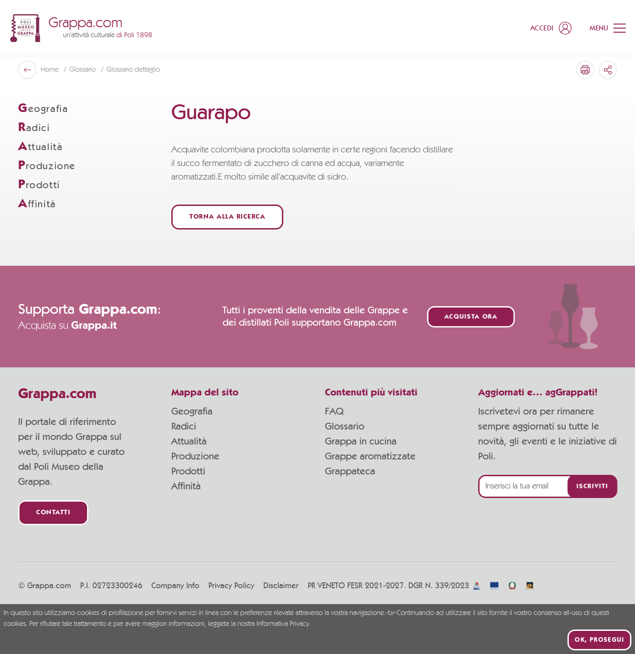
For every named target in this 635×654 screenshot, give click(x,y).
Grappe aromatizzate (370, 456)
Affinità (186, 486)
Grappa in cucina (361, 441)
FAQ (334, 411)
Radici (183, 426)
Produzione (195, 456)
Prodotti (188, 471)
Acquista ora (471, 316)
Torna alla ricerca (227, 217)
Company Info (175, 586)
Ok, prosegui (599, 640)
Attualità (189, 441)
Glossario (344, 426)
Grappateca (350, 471)
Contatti (53, 512)
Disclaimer (281, 586)
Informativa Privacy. (283, 624)
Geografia (192, 411)
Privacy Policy (231, 586)
